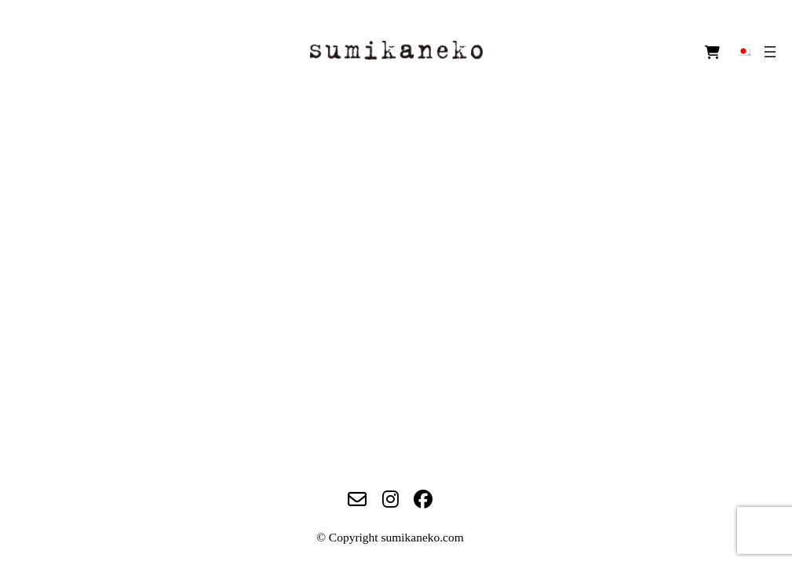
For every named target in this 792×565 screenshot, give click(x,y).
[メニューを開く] (770, 51)
